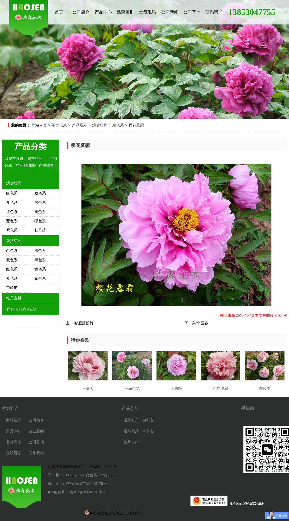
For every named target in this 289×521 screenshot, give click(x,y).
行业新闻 (36, 431)
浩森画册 (125, 12)
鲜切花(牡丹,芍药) (21, 309)
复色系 (12, 202)
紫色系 (12, 230)
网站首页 (39, 125)
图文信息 (59, 125)
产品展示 (79, 125)
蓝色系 (12, 221)
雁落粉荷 (85, 323)
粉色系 (118, 125)
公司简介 (81, 12)
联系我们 (214, 12)
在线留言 (13, 453)
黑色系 (40, 202)
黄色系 (40, 212)
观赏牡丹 (99, 125)
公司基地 (191, 12)
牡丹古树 (13, 298)
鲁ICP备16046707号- (87, 492)
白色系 (12, 193)
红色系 (12, 212)
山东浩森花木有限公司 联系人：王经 (80, 466)
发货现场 (147, 12)
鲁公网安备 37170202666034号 (112, 512)
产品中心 (103, 12)
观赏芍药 (13, 241)
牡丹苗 (40, 230)
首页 (59, 12)
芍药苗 (12, 288)
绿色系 (40, 221)
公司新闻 (169, 12)
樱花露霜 (136, 125)
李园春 (202, 323)
